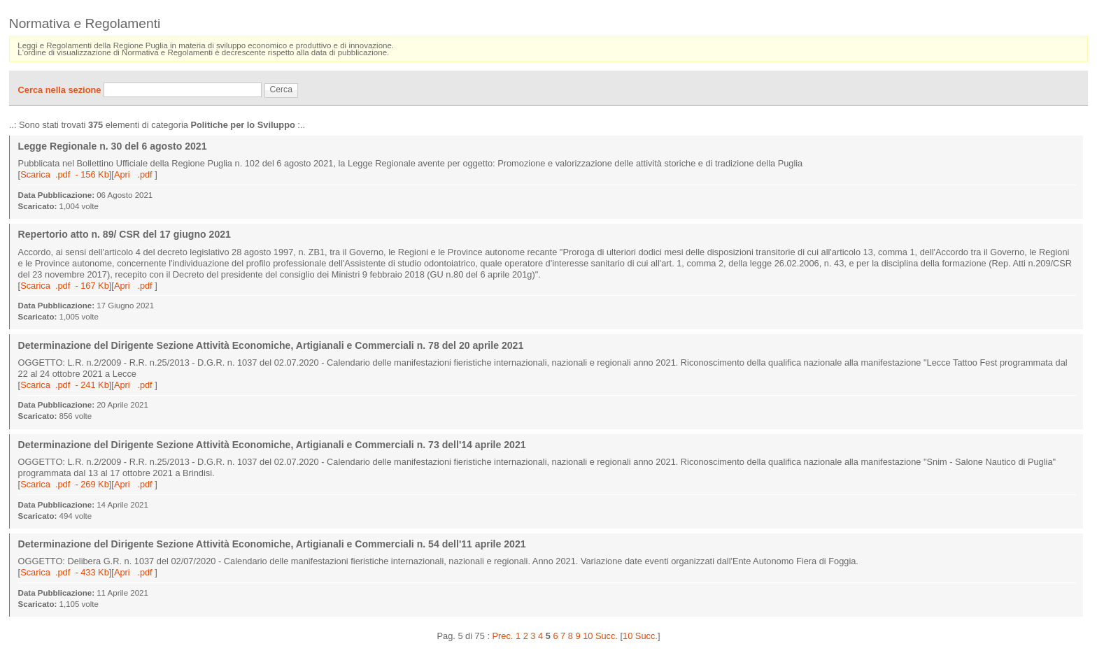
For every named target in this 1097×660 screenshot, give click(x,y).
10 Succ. (640, 636)
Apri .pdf (134, 174)
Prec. (503, 636)
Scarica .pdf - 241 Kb (64, 385)
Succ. (606, 636)
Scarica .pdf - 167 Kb (64, 285)
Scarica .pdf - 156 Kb (64, 174)
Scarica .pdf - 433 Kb (64, 572)
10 (588, 636)
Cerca (281, 89)
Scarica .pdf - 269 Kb (64, 484)
